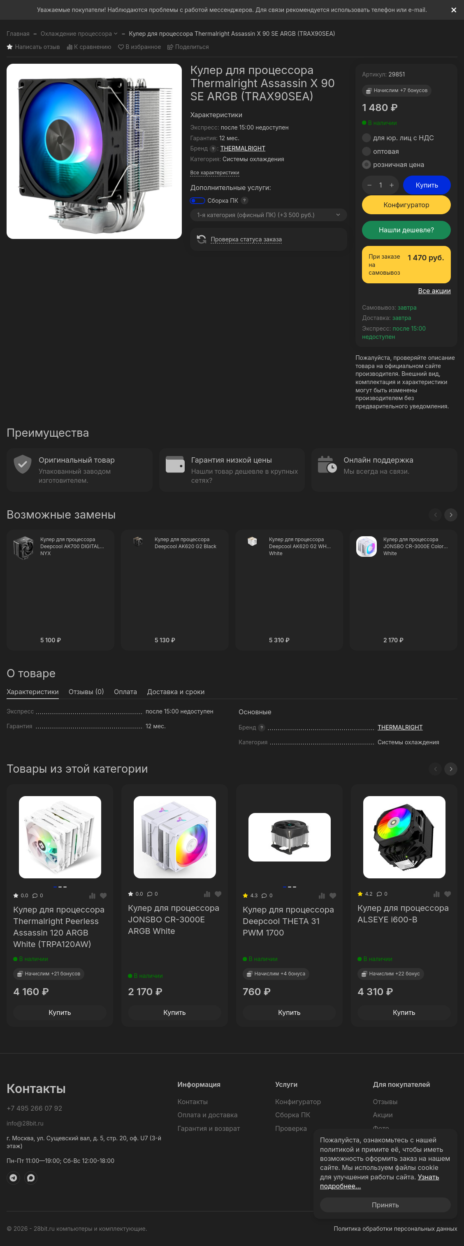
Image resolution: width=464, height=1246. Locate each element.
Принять (385, 1205)
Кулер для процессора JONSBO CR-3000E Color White (413, 546)
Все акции (434, 291)
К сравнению (89, 47)
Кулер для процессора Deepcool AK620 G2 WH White (298, 546)
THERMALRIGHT (242, 148)
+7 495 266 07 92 (34, 1108)
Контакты (193, 1102)
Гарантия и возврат (209, 1128)
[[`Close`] (454, 10)
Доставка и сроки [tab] (175, 692)
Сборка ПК (222, 200)
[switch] (197, 201)
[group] (94, 151)
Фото (381, 1128)
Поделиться (188, 47)
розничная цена (398, 164)
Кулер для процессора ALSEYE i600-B (403, 913)
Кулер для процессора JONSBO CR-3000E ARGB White (173, 919)
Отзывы (385, 1102)
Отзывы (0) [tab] (86, 692)
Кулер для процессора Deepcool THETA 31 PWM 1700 (288, 921)
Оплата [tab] (125, 692)
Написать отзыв (33, 47)
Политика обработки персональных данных (395, 1228)
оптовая (386, 151)
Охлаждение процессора (79, 33)
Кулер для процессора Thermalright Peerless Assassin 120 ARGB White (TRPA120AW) (58, 927)
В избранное (139, 47)
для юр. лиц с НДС (403, 138)
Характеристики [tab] (33, 692)
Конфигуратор (406, 205)
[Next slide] (450, 514)
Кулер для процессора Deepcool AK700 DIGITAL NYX (70, 546)
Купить (427, 185)
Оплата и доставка (208, 1115)
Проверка (291, 1128)
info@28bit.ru (25, 1123)
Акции (383, 1115)
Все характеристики (214, 172)
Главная (18, 33)
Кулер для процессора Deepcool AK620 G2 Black (185, 542)
